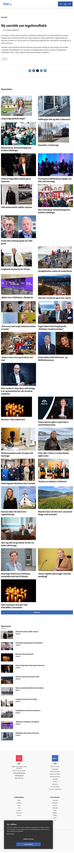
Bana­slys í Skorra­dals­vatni (13, 420)
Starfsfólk (55, 779)
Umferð (55, 782)
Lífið (19, 809)
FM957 (55, 816)
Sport (19, 806)
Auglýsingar (55, 769)
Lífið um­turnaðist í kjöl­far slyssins (16, 207)
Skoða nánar (10, 839)
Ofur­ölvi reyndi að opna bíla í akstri (54, 298)
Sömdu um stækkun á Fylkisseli (52, 482)
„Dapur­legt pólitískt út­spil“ (13, 119)
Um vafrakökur (55, 787)
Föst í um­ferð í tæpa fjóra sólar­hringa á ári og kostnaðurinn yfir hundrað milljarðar (18, 391)
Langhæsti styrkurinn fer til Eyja (15, 269)
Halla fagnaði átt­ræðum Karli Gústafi (18, 484)
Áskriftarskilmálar (55, 777)
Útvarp (19, 816)
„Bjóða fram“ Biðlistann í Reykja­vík (17, 298)
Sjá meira (37, 612)
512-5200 (56, 766)
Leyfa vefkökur (40, 844)
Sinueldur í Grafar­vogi (48, 145)
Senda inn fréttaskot (55, 790)
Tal (55, 821)
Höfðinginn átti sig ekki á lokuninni (54, 120)
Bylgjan (55, 814)
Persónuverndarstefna (19, 771)
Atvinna (55, 806)
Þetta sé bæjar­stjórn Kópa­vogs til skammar (30, 665)
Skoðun (19, 811)
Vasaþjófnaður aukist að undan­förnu (55, 271)
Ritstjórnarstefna (55, 774)
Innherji (55, 801)
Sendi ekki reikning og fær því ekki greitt (28, 643)
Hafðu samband (55, 772)
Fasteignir (55, 803)
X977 (55, 819)
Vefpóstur (55, 785)
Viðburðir (55, 809)
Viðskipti (19, 803)
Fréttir (19, 801)
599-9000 (20, 779)
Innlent (4, 59)
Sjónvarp (19, 814)
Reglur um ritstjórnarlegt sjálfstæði (19, 767)
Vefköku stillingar (16, 844)
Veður (55, 811)
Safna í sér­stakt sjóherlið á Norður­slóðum (29, 688)
